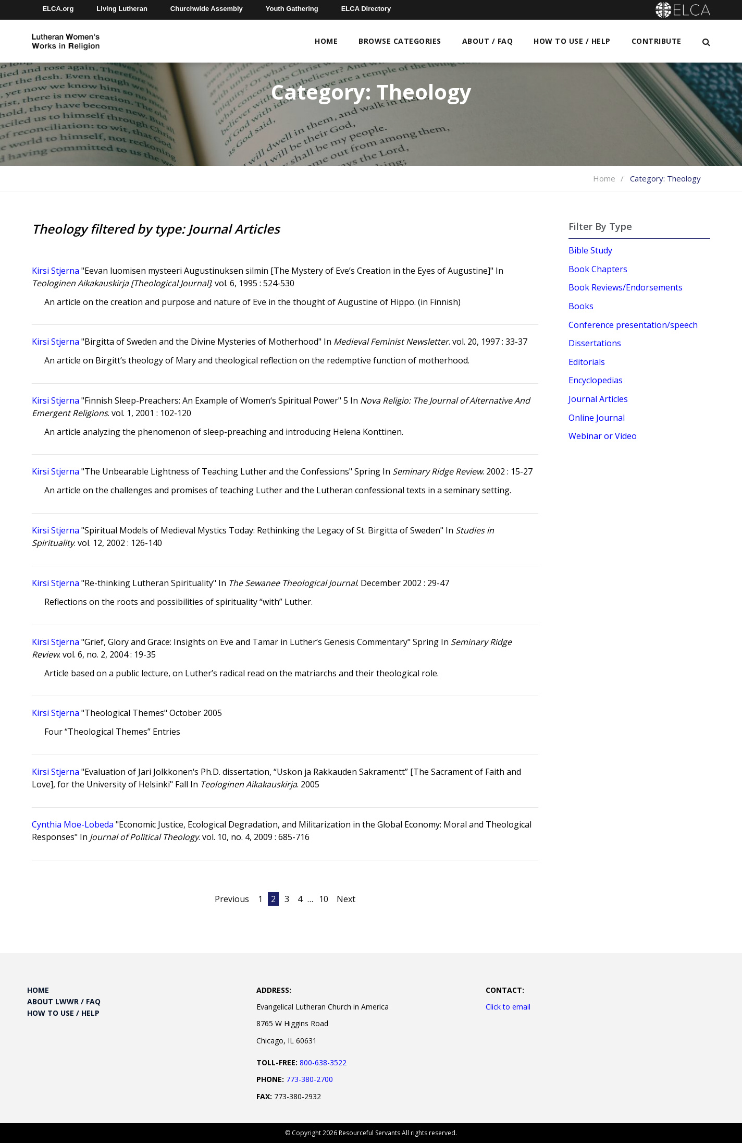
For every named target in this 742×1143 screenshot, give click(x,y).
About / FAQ (487, 41)
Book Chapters (597, 269)
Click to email (508, 1007)
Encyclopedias (595, 380)
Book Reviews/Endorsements (625, 287)
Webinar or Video (602, 436)
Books (580, 306)
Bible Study (590, 250)
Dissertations (594, 343)
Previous (232, 899)
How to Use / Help (572, 41)
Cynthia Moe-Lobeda (73, 824)
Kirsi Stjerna (55, 270)
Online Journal (596, 417)
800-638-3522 (323, 1062)
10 (323, 899)
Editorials (586, 362)
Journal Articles (598, 399)
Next (346, 899)
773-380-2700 (309, 1079)
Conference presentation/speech (633, 325)
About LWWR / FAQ (64, 1001)
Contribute (657, 41)
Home (326, 41)
